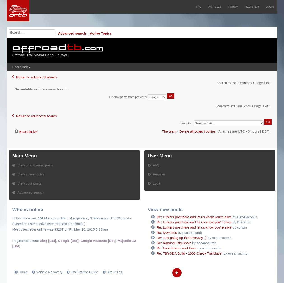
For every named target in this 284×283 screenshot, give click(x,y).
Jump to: (186, 123)
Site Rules (114, 272)
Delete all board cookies (197, 131)
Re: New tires (167, 232)
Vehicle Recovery (49, 272)
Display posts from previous (141, 97)
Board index (21, 67)
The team (169, 131)
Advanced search (72, 33)
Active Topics (101, 33)
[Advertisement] (215, 51)
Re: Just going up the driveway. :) (182, 238)
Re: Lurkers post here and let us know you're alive (194, 217)
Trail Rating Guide (84, 272)
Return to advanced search (36, 77)
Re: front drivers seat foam (177, 248)
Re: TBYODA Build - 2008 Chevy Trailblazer (190, 253)
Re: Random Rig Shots (174, 243)
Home (23, 272)
